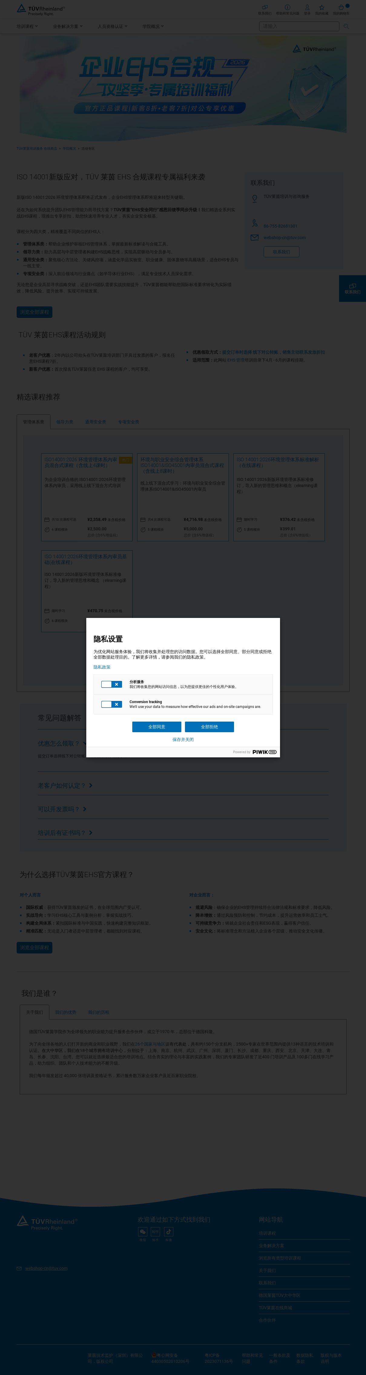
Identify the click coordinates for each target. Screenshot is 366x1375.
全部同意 (156, 726)
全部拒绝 (209, 726)
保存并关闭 (183, 739)
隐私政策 (102, 667)
